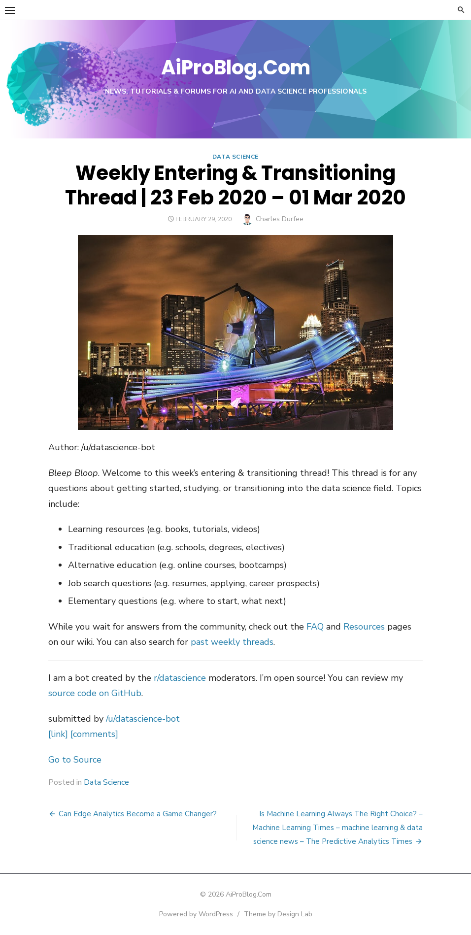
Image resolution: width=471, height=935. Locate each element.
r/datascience (180, 678)
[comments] (94, 734)
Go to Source (74, 760)
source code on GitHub (94, 693)
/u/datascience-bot (143, 719)
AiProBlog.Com (235, 67)
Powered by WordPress (196, 914)
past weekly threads (232, 642)
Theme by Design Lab (278, 914)
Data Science (235, 157)
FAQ (315, 627)
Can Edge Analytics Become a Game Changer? (138, 814)
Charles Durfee (279, 219)
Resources (364, 627)
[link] (58, 734)
